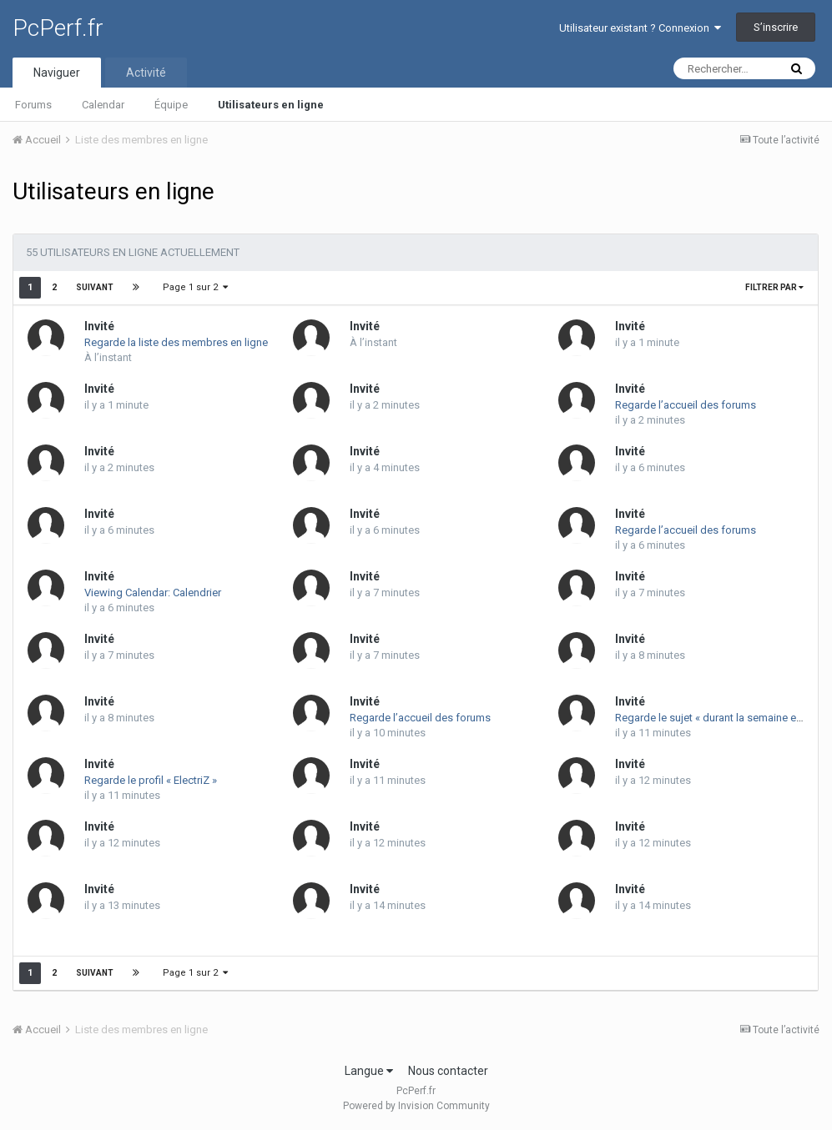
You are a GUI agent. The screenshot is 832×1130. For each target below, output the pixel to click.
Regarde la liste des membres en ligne (176, 342)
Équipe (171, 104)
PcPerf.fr (58, 28)
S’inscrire (776, 27)
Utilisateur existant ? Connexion (640, 28)
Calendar (103, 104)
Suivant (94, 287)
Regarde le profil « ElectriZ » (150, 780)
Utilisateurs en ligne (271, 104)
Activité (146, 72)
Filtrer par (774, 287)
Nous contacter (448, 1070)
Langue (369, 1070)
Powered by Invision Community (416, 1106)
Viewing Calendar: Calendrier (152, 592)
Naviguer (56, 72)
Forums (33, 104)
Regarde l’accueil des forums (685, 405)
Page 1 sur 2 (195, 287)
